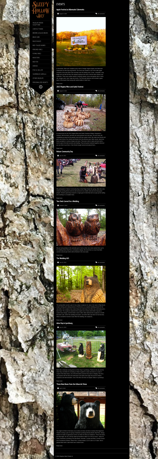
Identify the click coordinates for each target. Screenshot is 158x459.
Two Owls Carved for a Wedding (67, 201)
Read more (59, 83)
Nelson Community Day (64, 151)
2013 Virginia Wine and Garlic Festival (69, 86)
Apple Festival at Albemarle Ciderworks (70, 9)
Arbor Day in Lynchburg (64, 323)
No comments (101, 13)
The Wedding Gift (62, 258)
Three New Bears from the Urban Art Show (71, 384)
